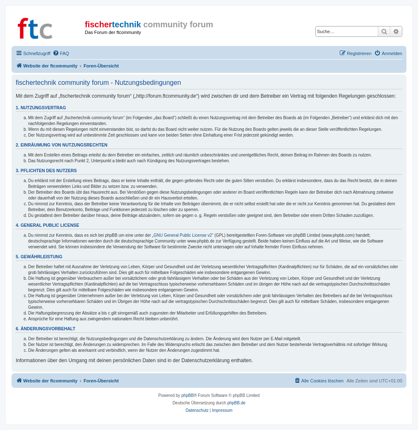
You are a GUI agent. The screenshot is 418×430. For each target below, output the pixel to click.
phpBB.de (236, 403)
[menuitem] (61, 53)
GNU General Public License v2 (183, 235)
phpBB (187, 395)
